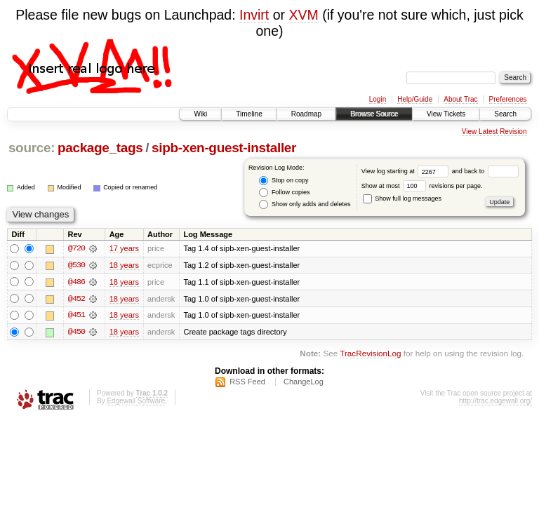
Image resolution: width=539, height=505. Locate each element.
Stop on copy (283, 180)
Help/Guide (414, 99)
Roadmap (306, 114)
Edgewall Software (136, 401)
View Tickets (446, 114)
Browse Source (374, 114)
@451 (76, 315)
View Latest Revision (494, 131)
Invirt (254, 14)
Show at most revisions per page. (422, 185)
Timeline (249, 114)
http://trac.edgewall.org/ (495, 401)
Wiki (200, 114)
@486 (76, 282)
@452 (76, 298)
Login (377, 99)
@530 (76, 265)
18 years (124, 265)
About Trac (460, 99)
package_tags (100, 147)
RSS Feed (247, 382)
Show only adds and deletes (304, 204)
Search (505, 114)
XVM (303, 14)
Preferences (508, 99)
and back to (485, 171)
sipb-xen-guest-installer (224, 147)
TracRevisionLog (370, 354)
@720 (76, 248)
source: (31, 147)
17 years (124, 248)
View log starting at (406, 171)
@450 (76, 332)
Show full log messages (402, 198)
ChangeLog (304, 382)
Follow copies (284, 192)
